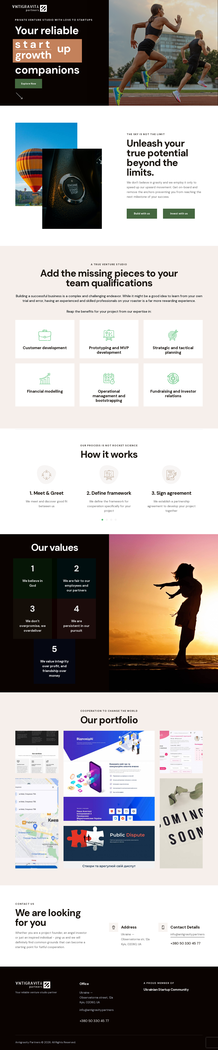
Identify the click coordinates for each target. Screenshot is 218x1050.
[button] (102, 520)
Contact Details (185, 927)
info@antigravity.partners (187, 934)
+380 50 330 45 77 (94, 1021)
